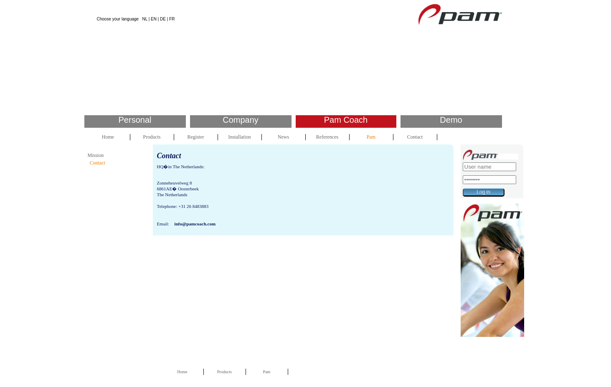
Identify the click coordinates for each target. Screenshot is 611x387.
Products (152, 137)
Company (241, 119)
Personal (135, 119)
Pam (371, 137)
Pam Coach (346, 119)
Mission (96, 155)
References (327, 137)
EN (154, 19)
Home (108, 137)
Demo (451, 119)
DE (163, 19)
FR (172, 19)
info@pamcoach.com (195, 223)
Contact (415, 137)
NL (144, 19)
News (283, 137)
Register (196, 137)
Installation (239, 137)
